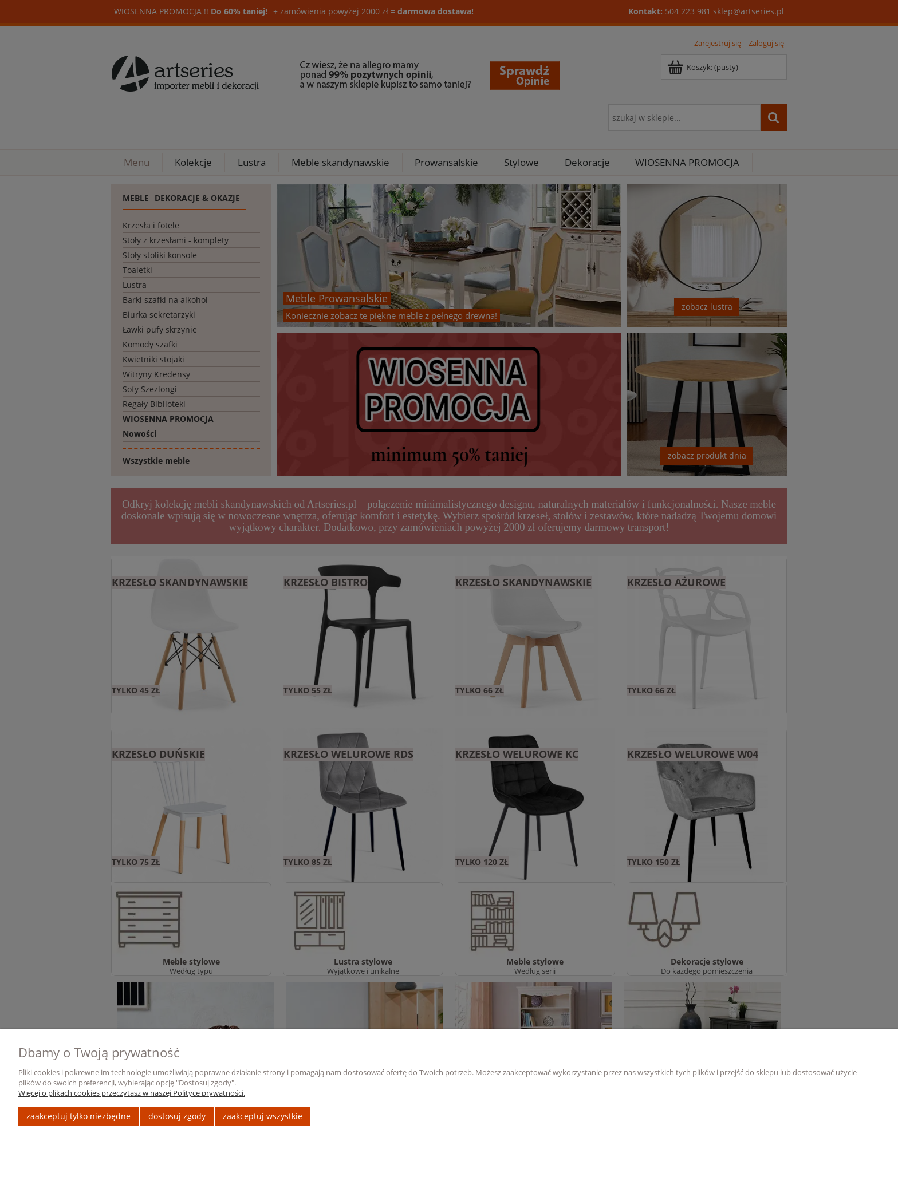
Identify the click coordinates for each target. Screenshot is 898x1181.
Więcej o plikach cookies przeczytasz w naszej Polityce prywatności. (131, 1093)
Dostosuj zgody (177, 1116)
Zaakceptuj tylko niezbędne (78, 1116)
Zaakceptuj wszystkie (262, 1116)
